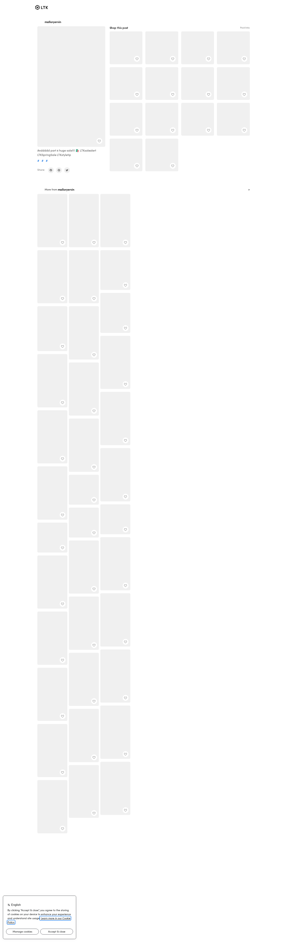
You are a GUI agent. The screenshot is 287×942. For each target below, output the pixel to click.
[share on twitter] (67, 170)
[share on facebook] (51, 170)
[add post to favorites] (99, 141)
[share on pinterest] (59, 170)
